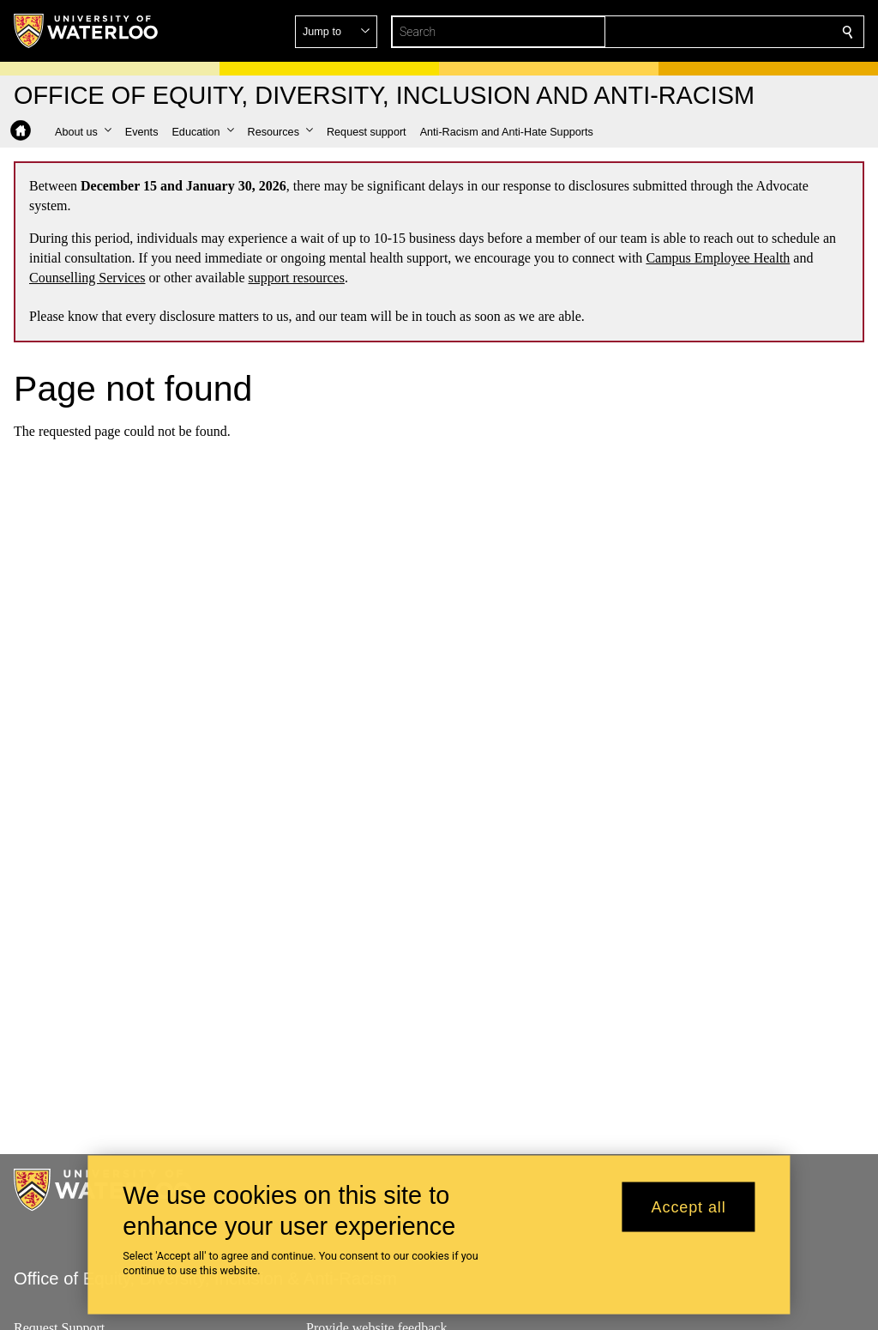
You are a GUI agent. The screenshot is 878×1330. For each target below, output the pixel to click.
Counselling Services (87, 277)
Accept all (689, 1206)
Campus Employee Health (718, 258)
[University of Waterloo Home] (86, 31)
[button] (723, 31)
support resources (297, 277)
